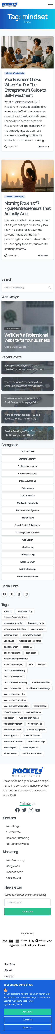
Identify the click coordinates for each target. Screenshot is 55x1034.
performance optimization (16, 658)
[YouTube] (37, 809)
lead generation (11, 646)
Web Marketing (27, 554)
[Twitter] (24, 809)
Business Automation (27, 466)
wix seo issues (10, 753)
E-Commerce (27, 488)
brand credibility (24, 611)
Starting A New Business (27, 532)
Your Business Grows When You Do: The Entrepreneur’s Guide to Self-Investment (25, 87)
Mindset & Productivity (27, 503)
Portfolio (9, 964)
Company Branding (17, 838)
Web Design (27, 539)
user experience (33, 712)
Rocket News (27, 517)
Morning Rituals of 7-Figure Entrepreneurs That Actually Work (27, 208)
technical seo (40, 706)
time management (12, 712)
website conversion (12, 729)
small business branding (14, 670)
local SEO (27, 646)
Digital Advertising (27, 480)
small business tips (12, 688)
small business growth (14, 676)
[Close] (52, 982)
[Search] (23, 287)
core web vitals (38, 629)
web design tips (35, 723)
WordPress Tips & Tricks (27, 576)
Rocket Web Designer (13, 664)
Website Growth (27, 561)
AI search (8, 611)
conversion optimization (15, 629)
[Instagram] (31, 809)
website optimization (13, 741)
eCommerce (13, 832)
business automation (13, 623)
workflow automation (32, 753)
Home (27, 22)
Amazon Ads (13, 877)
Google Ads (9, 640)
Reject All (27, 1027)
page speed (31, 652)
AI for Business (27, 451)
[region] (27, 1007)
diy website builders (32, 635)
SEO (31, 664)
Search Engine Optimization (27, 525)
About (8, 970)
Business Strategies (27, 473)
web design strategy (13, 723)
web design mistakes (29, 717)
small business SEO (41, 682)
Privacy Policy (15, 1004)
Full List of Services (17, 843)
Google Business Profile (30, 640)
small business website (14, 694)
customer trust (11, 635)
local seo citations (12, 652)
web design (9, 717)
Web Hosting (27, 547)
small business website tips (16, 706)
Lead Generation (27, 495)
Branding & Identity (27, 458)
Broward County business (15, 617)
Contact (9, 976)
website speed (10, 747)
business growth (36, 623)
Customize (28, 1019)
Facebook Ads (14, 872)
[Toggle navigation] (51, 4)
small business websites (15, 700)
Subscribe (27, 911)
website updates (30, 747)
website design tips (36, 729)
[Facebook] (17, 809)
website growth (11, 735)
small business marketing (15, 682)
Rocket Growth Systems (27, 510)
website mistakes (31, 735)
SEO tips (42, 664)
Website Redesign (27, 569)
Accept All (27, 1011)
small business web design (38, 688)
